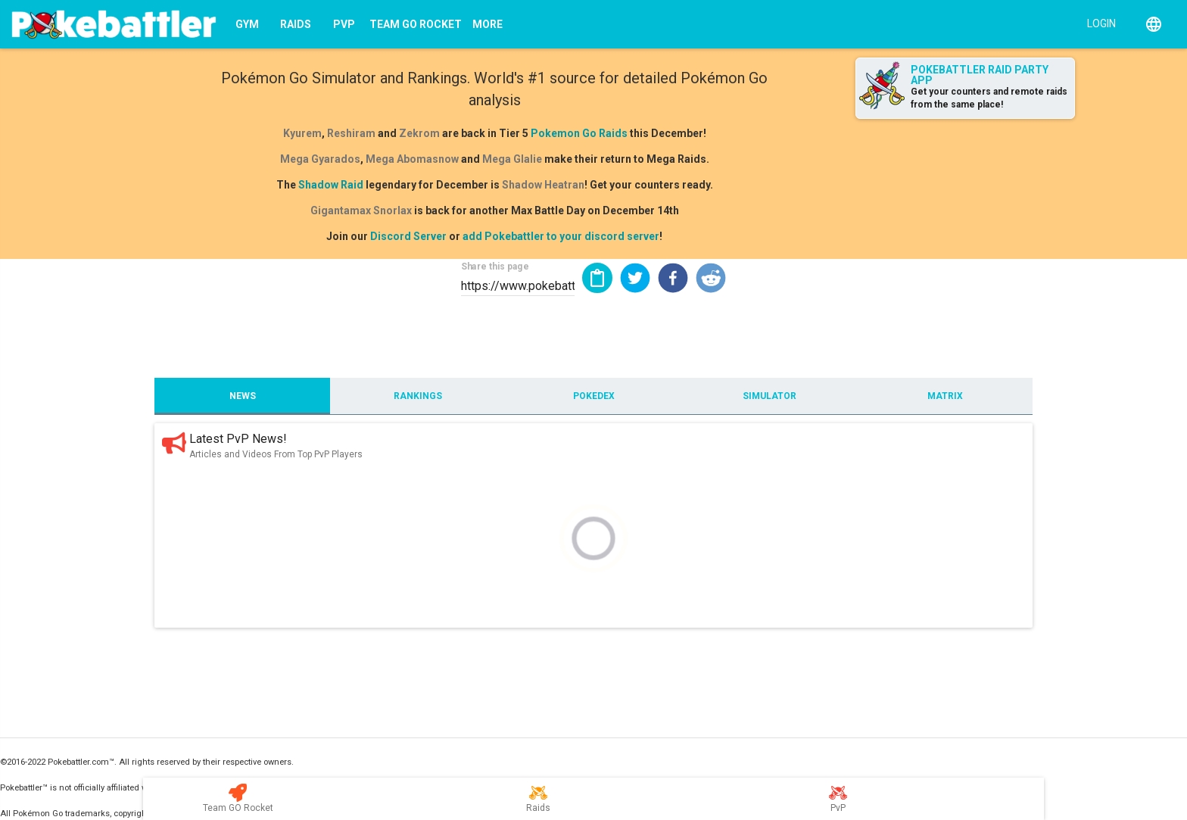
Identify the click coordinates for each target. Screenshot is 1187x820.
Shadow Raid (330, 185)
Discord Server (408, 236)
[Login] (1098, 22)
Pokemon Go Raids (579, 133)
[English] (1154, 24)
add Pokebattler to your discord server (561, 236)
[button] (635, 278)
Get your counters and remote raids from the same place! (989, 98)
